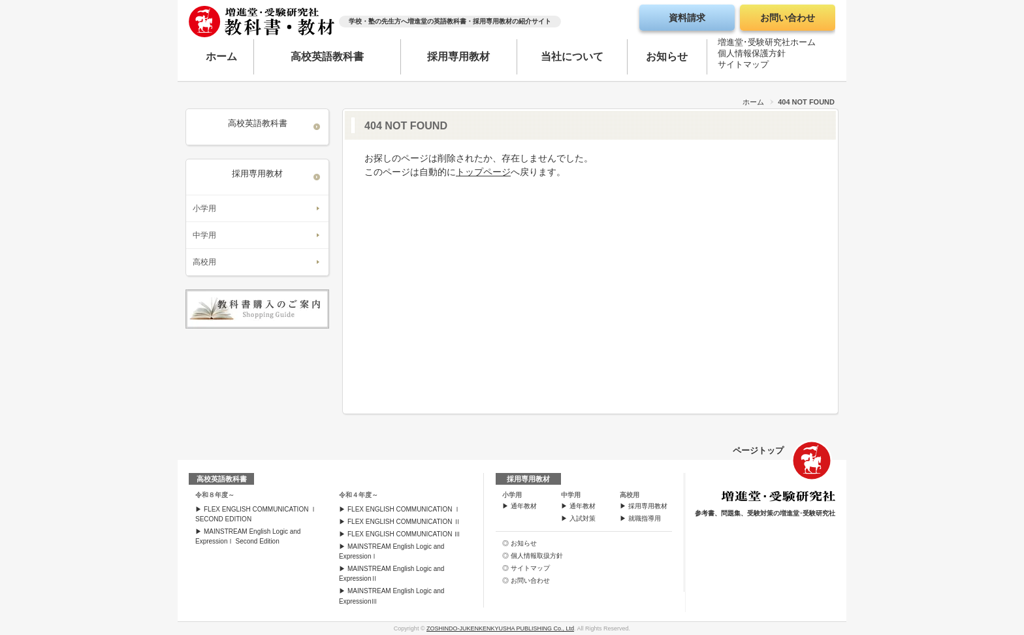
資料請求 (687, 17)
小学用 (204, 208)
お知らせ (667, 56)
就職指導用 (644, 518)
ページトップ (758, 450)
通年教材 (524, 506)
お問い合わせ (787, 17)
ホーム (221, 56)
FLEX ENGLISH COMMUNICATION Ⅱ (403, 521)
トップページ (483, 172)
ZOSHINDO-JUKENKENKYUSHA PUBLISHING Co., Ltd (500, 628)
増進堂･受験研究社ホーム (767, 44)
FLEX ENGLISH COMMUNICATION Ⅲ (403, 534)
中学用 (204, 235)
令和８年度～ (214, 494)
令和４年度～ (358, 494)
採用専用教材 (458, 56)
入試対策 (582, 518)
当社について (572, 56)
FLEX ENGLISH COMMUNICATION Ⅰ (403, 509)
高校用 (204, 262)
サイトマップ (743, 67)
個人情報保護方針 (752, 56)
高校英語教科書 (327, 56)
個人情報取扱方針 (537, 555)
